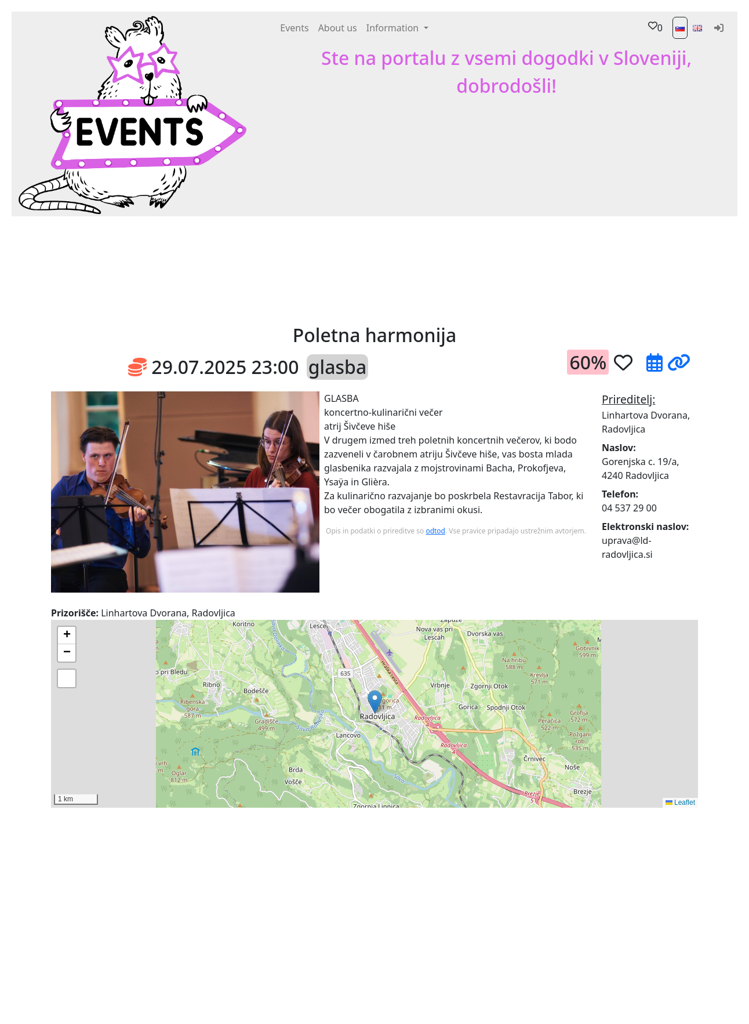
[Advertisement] (461, 269)
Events (294, 27)
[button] (214, 269)
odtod (435, 531)
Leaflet (680, 802)
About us (337, 27)
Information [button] (393, 27)
